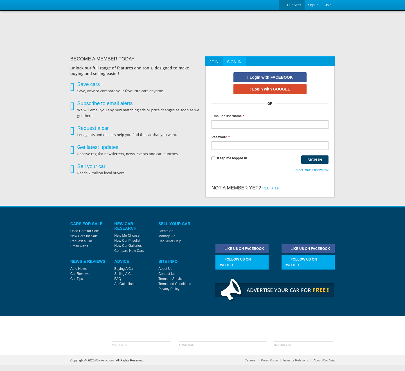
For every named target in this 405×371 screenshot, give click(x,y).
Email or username (228, 116)
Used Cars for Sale (84, 231)
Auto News (78, 269)
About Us (165, 269)
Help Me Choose (127, 235)
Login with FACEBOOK (270, 77)
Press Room (269, 360)
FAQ (117, 279)
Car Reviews (79, 274)
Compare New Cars (129, 251)
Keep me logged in (229, 158)
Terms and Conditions (174, 284)
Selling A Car (124, 274)
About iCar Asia (324, 360)
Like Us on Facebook (241, 249)
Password (221, 137)
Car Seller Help (169, 241)
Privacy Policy (168, 289)
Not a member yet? (246, 188)
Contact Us (166, 274)
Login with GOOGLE (270, 89)
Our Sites (291, 5)
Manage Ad (167, 236)
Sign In (313, 5)
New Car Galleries (128, 246)
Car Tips (76, 279)
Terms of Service (170, 279)
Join (328, 5)
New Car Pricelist (127, 241)
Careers (249, 360)
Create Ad (165, 231)
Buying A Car (124, 269)
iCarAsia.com (104, 360)
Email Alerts (79, 246)
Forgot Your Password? (310, 170)
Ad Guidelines (125, 284)
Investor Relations (295, 360)
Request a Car (81, 241)
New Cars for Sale (84, 236)
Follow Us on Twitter (234, 262)
